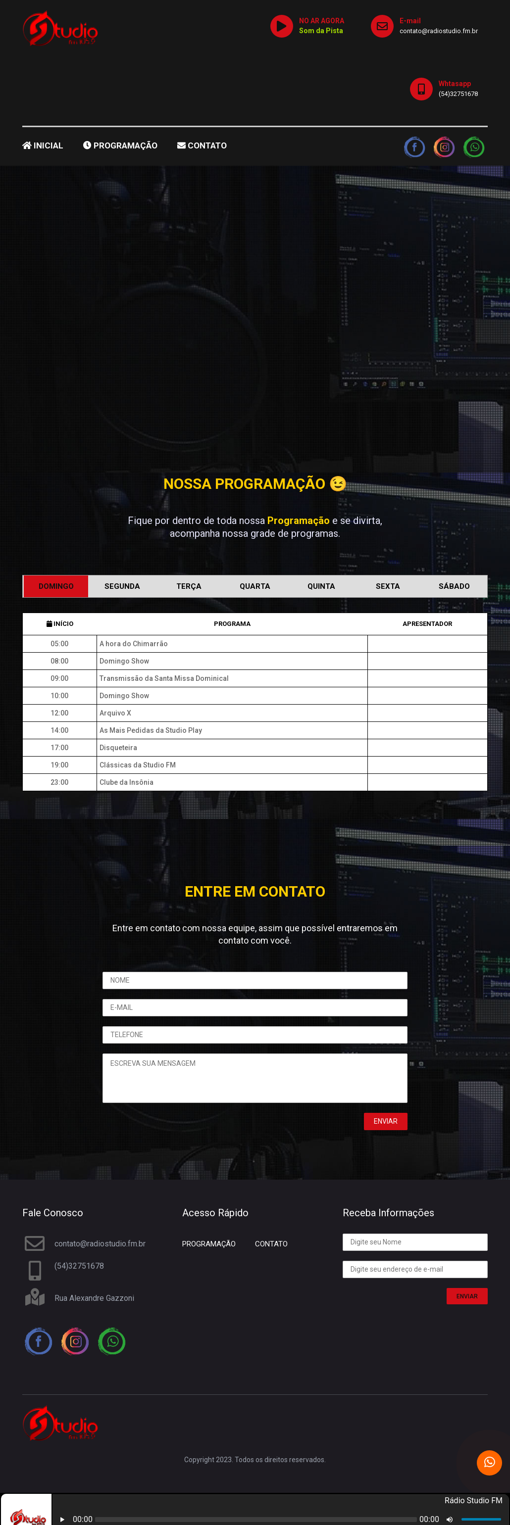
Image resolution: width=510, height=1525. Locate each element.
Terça (189, 586)
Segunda (122, 586)
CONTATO (202, 145)
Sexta (388, 586)
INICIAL (42, 145)
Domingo (56, 586)
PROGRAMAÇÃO (120, 145)
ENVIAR (467, 1296)
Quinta (321, 586)
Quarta (255, 586)
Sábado (454, 586)
